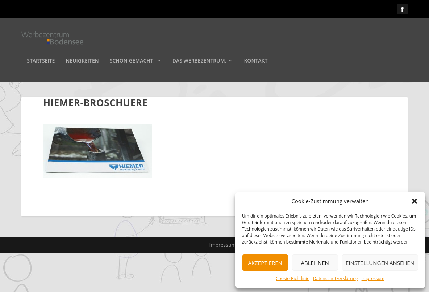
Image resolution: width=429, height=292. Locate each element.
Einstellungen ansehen (380, 262)
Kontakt (255, 62)
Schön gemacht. (132, 62)
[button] (414, 201)
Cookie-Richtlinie (292, 278)
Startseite (41, 62)
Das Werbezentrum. (199, 62)
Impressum (373, 278)
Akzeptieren (265, 262)
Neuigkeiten (82, 62)
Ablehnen (315, 262)
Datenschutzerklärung (335, 278)
